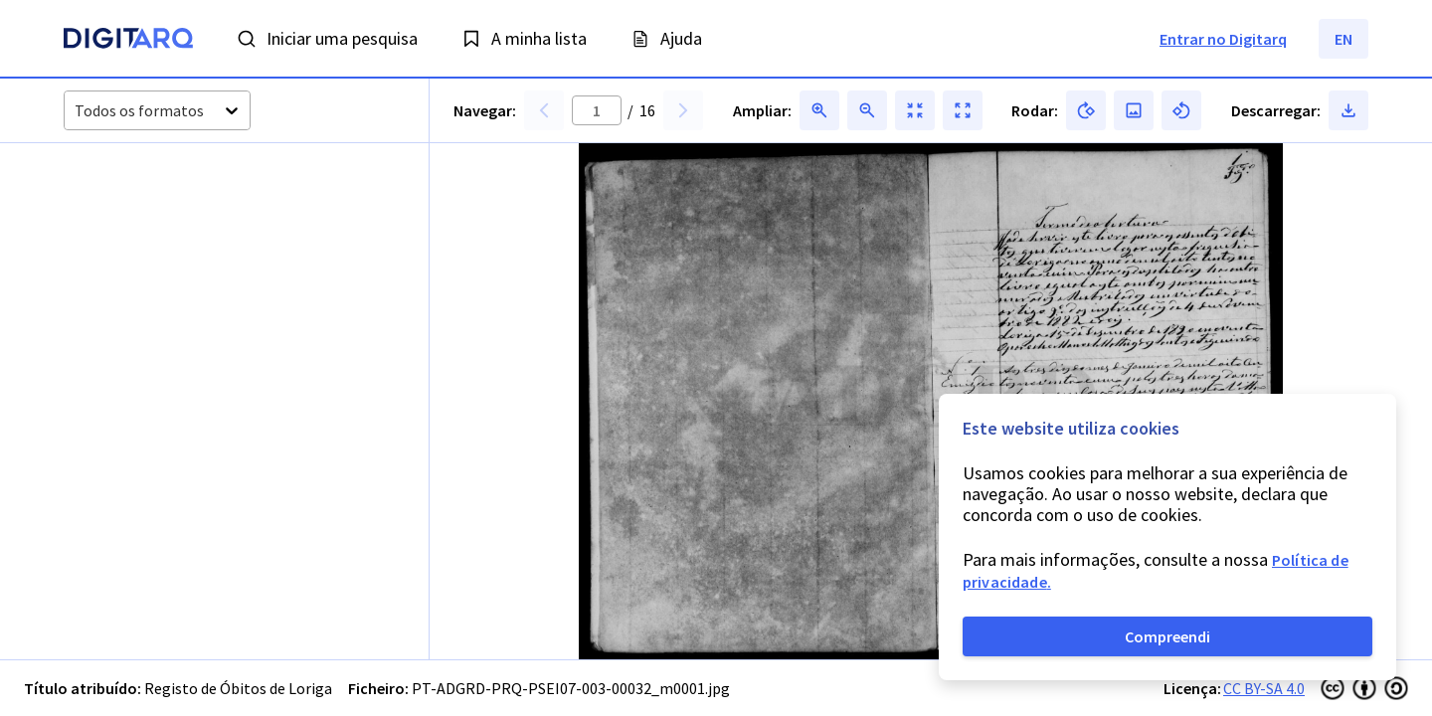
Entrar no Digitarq (1223, 39)
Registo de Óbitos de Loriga (238, 688)
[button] (139, 242)
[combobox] (76, 110)
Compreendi (1167, 636)
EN (1343, 39)
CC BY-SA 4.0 (1264, 688)
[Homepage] (128, 41)
